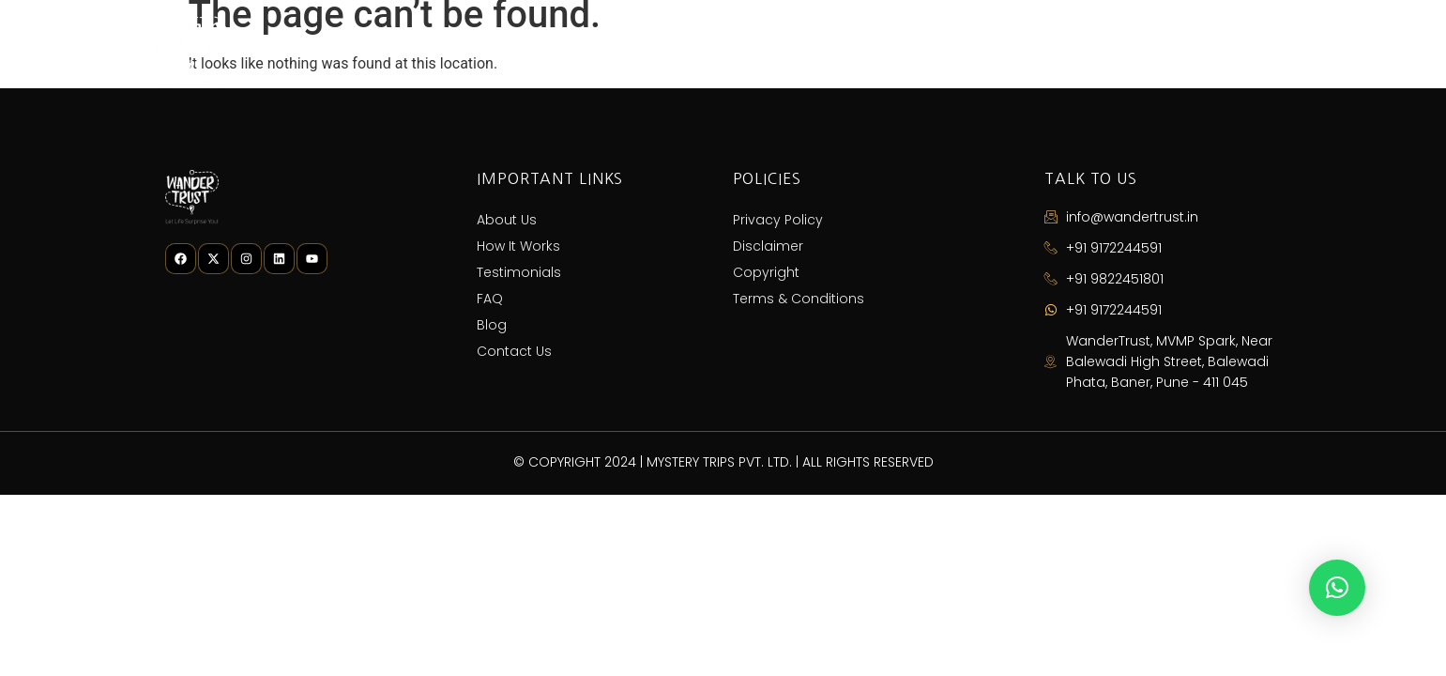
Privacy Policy (778, 219)
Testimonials (935, 49)
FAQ (1041, 49)
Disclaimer (768, 246)
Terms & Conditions (798, 298)
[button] (1337, 588)
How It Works (791, 49)
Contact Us (1228, 49)
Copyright (766, 272)
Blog (1120, 49)
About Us (659, 49)
